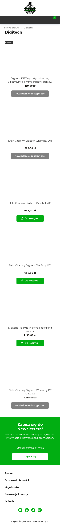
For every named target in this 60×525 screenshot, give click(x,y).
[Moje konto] (37, 19)
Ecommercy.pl (40, 521)
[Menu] (7, 19)
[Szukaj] (22, 19)
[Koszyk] (52, 19)
